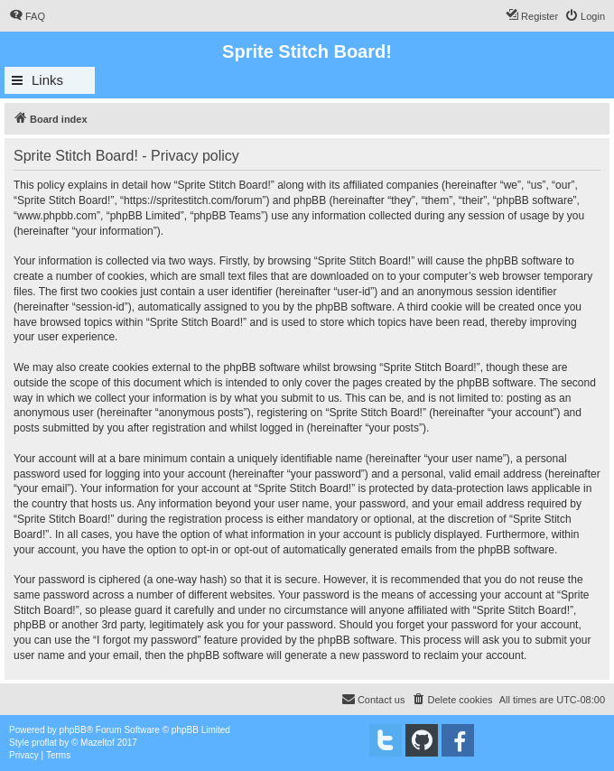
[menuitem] (27, 16)
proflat (44, 743)
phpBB (73, 730)
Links (47, 80)
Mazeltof (97, 743)
